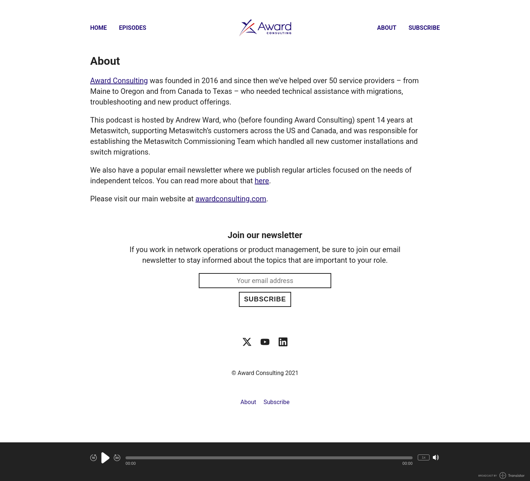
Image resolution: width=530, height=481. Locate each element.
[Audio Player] (265, 461)
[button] (269, 457)
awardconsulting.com (230, 198)
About (386, 27)
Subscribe (424, 27)
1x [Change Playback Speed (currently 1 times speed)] (423, 457)
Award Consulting (119, 80)
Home (98, 27)
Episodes (132, 27)
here (262, 180)
